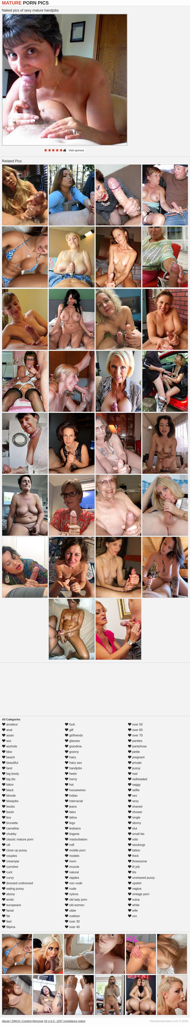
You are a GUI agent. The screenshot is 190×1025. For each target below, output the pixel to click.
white (134, 905)
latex (70, 812)
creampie (10, 861)
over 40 (72, 927)
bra (6, 817)
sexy (133, 801)
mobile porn (75, 850)
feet (7, 921)
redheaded (137, 779)
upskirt (135, 883)
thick (133, 855)
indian (71, 795)
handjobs (73, 768)
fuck (70, 724)
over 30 (72, 921)
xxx (132, 916)
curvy (8, 877)
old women (74, 905)
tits (132, 872)
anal (7, 730)
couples (9, 855)
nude (70, 888)
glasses (72, 741)
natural (72, 872)
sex (132, 795)
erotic (8, 899)
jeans (71, 806)
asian (8, 735)
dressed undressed (17, 883)
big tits (8, 779)
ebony (8, 894)
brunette (10, 823)
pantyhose (137, 746)
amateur (10, 724)
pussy (134, 768)
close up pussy (14, 850)
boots (8, 812)
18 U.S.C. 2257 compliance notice (64, 1021)
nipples (72, 877)
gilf (69, 730)
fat (6, 916)
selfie (134, 790)
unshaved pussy (141, 877)
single (134, 817)
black (8, 790)
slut (132, 828)
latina (71, 817)
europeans (11, 905)
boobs (8, 806)
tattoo (134, 850)
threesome (137, 861)
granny (72, 751)
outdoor (72, 916)
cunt (7, 872)
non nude (73, 883)
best (7, 768)
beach (8, 757)
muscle (72, 866)
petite (134, 751)
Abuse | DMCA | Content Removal (22, 1021)
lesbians (73, 828)
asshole (9, 746)
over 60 (135, 730)
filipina (8, 927)
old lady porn (76, 899)
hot (69, 784)
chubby (9, 834)
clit (6, 845)
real (132, 773)
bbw (7, 751)
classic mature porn (17, 839)
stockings (136, 845)
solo (133, 839)
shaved (135, 806)
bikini (7, 784)
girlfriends (74, 735)
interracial (74, 801)
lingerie (72, 834)
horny (71, 779)
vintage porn (139, 894)
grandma (73, 746)
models (72, 855)
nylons (71, 894)
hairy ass (73, 762)
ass (6, 741)
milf (69, 845)
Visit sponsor (76, 150)
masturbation (76, 839)
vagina (135, 888)
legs (70, 823)
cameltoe (10, 828)
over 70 (135, 735)
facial (8, 910)
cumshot (10, 866)
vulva (134, 899)
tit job (134, 866)
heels (71, 773)
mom (70, 861)
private (135, 762)
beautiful (10, 762)
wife (133, 910)
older (70, 910)
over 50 (135, 724)
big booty (10, 773)
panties (135, 741)
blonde (9, 795)
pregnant (136, 757)
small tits (136, 834)
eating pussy (13, 888)
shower (135, 812)
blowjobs (10, 801)
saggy (134, 784)
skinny (134, 823)
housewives (75, 790)
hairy (70, 757)
